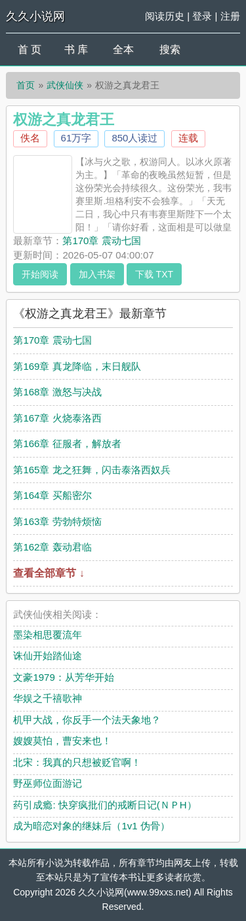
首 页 (29, 49)
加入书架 (97, 274)
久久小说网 (35, 16)
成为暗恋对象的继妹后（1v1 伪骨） (91, 825)
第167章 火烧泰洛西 (57, 418)
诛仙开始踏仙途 (47, 655)
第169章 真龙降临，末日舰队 (76, 366)
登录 (202, 16)
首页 (25, 85)
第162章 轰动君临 (52, 546)
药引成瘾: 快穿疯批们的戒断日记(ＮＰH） (104, 804)
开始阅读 (40, 274)
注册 (230, 16)
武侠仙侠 (65, 85)
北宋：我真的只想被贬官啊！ (77, 762)
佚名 (30, 137)
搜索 (169, 49)
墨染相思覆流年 (47, 634)
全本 (123, 49)
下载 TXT (154, 274)
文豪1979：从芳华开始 (63, 677)
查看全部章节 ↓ (48, 573)
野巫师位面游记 (47, 783)
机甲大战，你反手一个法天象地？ (87, 719)
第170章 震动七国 (101, 240)
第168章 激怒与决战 (57, 391)
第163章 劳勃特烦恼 (57, 521)
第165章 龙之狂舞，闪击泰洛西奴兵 (91, 469)
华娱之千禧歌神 (47, 698)
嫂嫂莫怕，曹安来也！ (62, 740)
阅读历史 (164, 16)
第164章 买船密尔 (52, 495)
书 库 (76, 49)
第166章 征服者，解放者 (67, 443)
